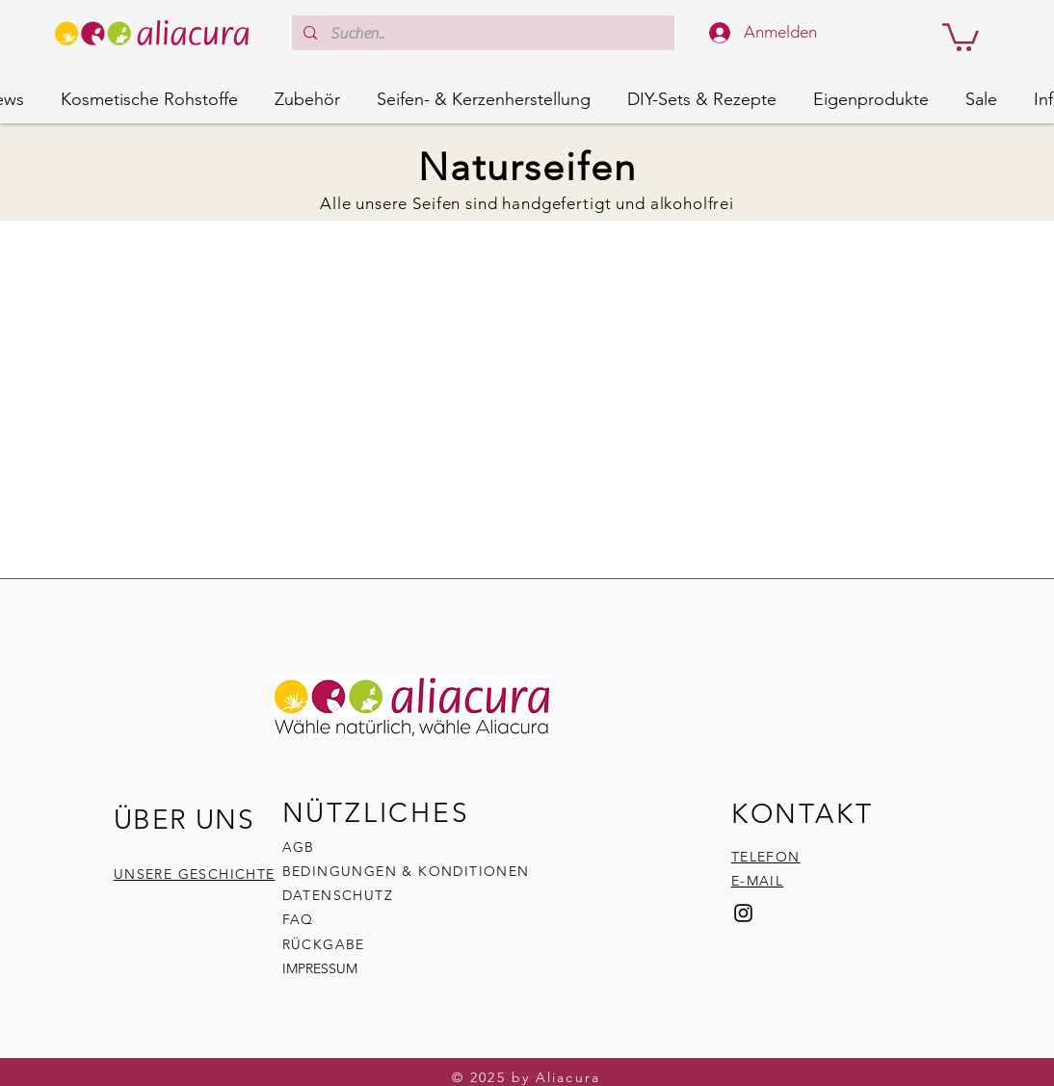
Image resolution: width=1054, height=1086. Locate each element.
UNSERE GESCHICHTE (195, 874)
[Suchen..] (482, 33)
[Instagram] (743, 913)
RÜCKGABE (326, 944)
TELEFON (766, 856)
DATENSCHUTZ (337, 895)
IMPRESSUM (319, 968)
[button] (960, 35)
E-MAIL (757, 880)
